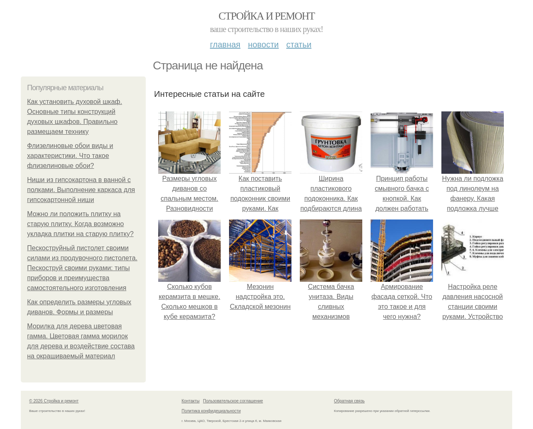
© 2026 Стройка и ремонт (54, 401)
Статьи (298, 44)
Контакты (190, 401)
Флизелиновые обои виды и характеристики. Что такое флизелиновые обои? (70, 155)
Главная (225, 44)
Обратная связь (349, 401)
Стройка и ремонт (267, 16)
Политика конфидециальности (211, 411)
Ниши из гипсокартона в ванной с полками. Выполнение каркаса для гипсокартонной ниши (81, 189)
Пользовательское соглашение (233, 401)
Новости (263, 44)
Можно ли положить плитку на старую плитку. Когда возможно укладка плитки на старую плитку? (80, 223)
